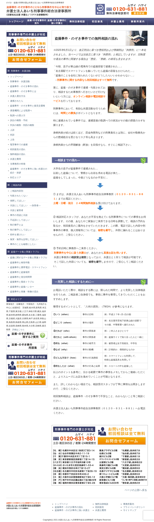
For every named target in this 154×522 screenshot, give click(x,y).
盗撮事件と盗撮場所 (20, 272)
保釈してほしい (17, 200)
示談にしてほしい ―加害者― (25, 205)
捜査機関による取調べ (21, 110)
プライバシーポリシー (134, 507)
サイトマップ (129, 510)
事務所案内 (138, 21)
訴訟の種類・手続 (19, 120)
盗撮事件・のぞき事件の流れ (36, 21)
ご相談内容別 (16, 191)
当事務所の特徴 (17, 164)
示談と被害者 (16, 210)
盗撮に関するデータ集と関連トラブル (28, 257)
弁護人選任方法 (17, 96)
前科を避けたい (17, 234)
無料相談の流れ (17, 154)
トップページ (16, 21)
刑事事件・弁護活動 (20, 81)
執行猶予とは (16, 224)
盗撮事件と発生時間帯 (21, 277)
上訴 (12, 130)
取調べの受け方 (17, 115)
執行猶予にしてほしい (21, 229)
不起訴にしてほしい (20, 220)
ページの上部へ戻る (136, 490)
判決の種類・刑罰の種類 (22, 125)
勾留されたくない (19, 195)
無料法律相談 (77, 21)
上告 (12, 139)
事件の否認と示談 (19, 215)
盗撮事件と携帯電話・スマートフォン (28, 267)
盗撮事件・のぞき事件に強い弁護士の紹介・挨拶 (28, 171)
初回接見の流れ (17, 149)
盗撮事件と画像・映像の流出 (24, 291)
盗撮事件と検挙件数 (20, 262)
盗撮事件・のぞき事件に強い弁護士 (57, 21)
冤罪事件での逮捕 (19, 144)
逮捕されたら (16, 101)
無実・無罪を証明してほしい (24, 239)
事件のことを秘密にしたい (23, 244)
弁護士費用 (117, 21)
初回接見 (97, 21)
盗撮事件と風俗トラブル (22, 282)
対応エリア (15, 177)
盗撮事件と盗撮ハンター (22, 286)
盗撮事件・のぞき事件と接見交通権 (27, 105)
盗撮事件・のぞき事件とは (24, 91)
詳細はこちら (18, 329)
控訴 (12, 134)
